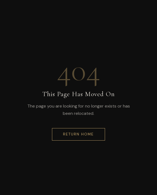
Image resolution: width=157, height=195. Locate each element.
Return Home (78, 134)
